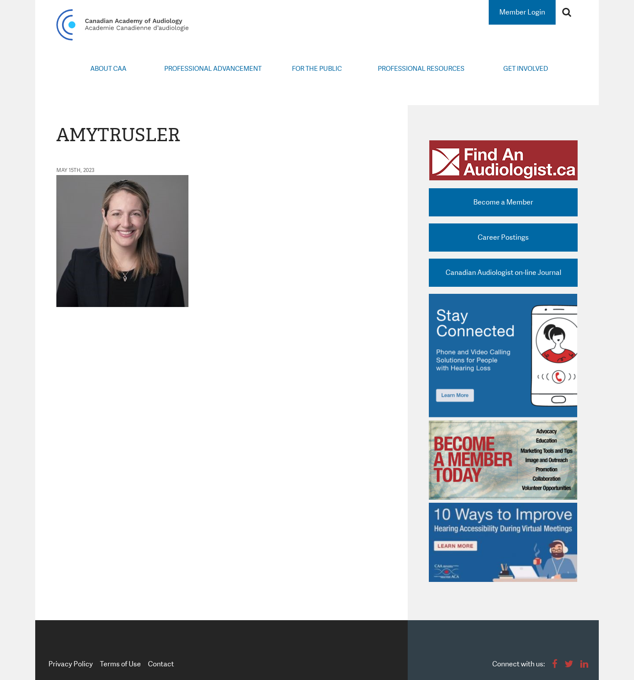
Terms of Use (120, 664)
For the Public (317, 68)
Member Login (522, 12)
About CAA (108, 68)
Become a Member (503, 202)
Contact (161, 664)
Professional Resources (421, 68)
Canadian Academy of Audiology (122, 24)
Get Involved (525, 68)
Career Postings (503, 237)
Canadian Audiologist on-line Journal (503, 272)
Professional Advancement (213, 68)
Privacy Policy (70, 664)
